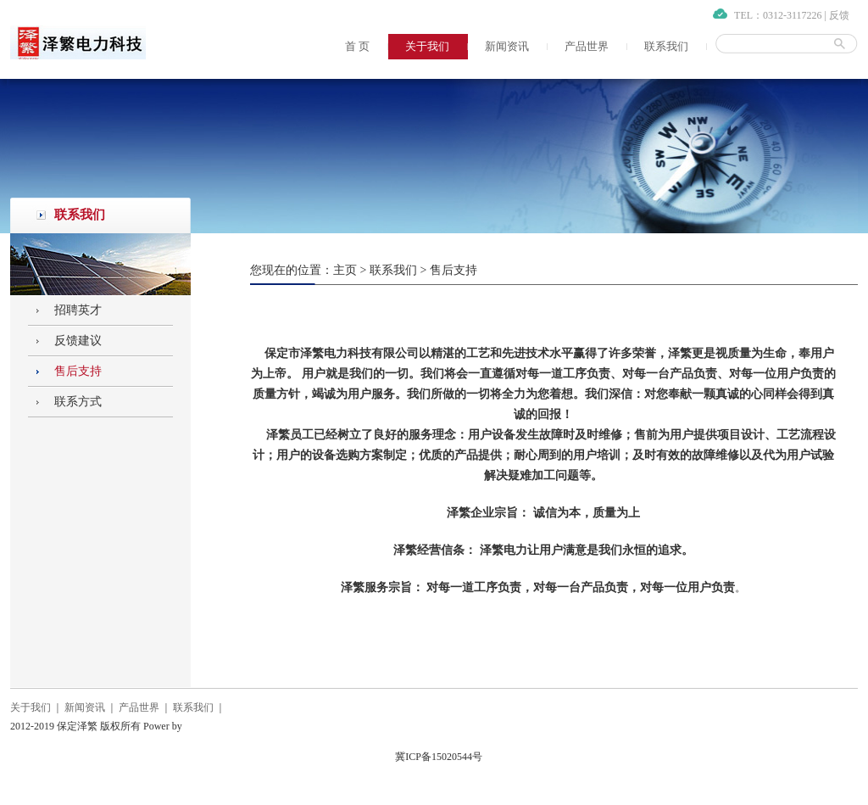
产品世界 (587, 46)
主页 (345, 270)
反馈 (839, 15)
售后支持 (78, 371)
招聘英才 (78, 310)
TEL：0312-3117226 (778, 15)
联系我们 (666, 46)
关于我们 (427, 46)
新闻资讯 (507, 46)
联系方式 (78, 401)
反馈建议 (78, 340)
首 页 (357, 46)
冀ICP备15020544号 (438, 757)
